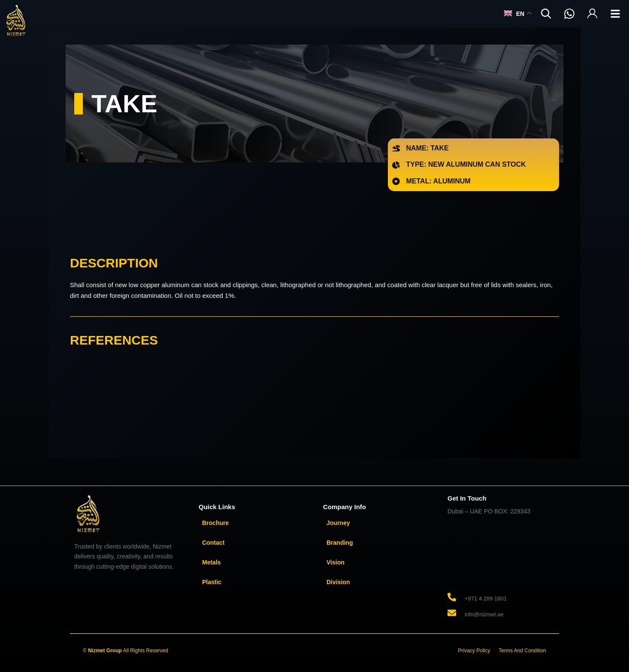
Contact (213, 542)
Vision (336, 562)
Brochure (215, 522)
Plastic (211, 582)
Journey (338, 522)
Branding (340, 542)
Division (338, 582)
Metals (211, 562)
